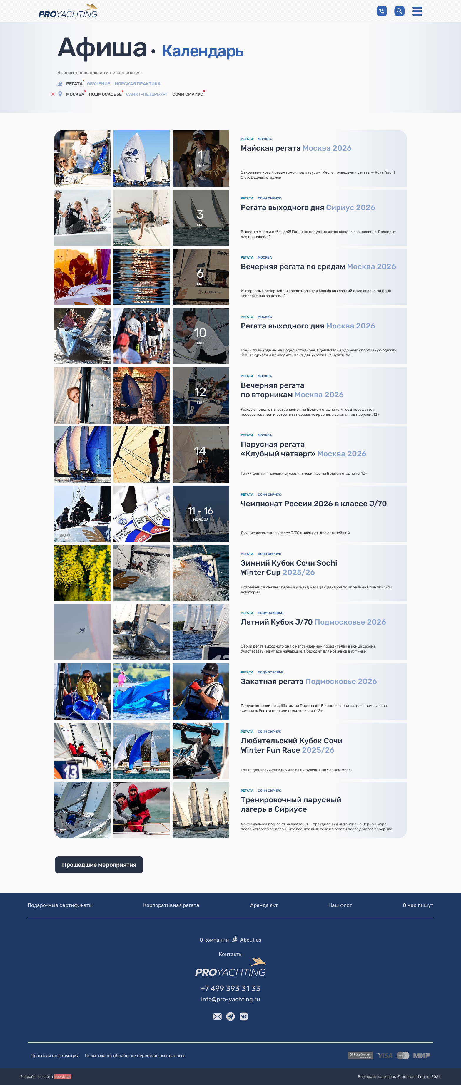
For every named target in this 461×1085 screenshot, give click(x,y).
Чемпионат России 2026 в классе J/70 (314, 503)
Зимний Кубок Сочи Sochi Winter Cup (289, 568)
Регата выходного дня (308, 207)
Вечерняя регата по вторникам (292, 390)
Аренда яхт (264, 905)
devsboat (62, 1076)
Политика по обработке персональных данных (135, 1055)
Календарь (202, 51)
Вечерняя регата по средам (318, 266)
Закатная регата (309, 681)
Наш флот (340, 905)
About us (250, 940)
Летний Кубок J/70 (313, 622)
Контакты (231, 954)
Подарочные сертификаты (60, 905)
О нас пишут (418, 905)
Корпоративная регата (171, 905)
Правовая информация (55, 1055)
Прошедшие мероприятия (99, 864)
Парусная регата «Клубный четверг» (303, 449)
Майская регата (296, 148)
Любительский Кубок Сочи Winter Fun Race (292, 745)
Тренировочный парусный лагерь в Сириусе (291, 804)
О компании (214, 940)
